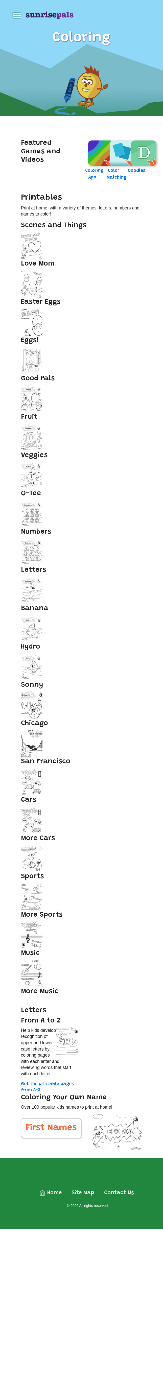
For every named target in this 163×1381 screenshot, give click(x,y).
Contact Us (119, 1193)
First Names (51, 1128)
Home (50, 1193)
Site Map (83, 1193)
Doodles (136, 171)
